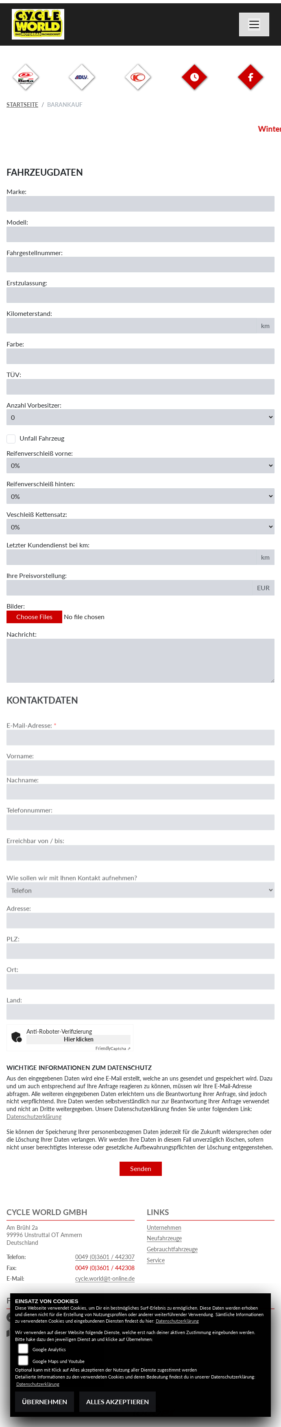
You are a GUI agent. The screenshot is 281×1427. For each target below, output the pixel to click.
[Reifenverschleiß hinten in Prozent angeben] (140, 496)
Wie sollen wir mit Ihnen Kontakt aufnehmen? (72, 904)
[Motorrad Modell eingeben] (140, 234)
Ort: (12, 995)
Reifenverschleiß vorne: (40, 453)
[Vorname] (140, 794)
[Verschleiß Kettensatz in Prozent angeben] (140, 526)
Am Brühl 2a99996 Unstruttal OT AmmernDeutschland (44, 1235)
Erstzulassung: (27, 283)
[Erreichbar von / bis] (140, 879)
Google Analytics (49, 1349)
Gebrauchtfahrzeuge (172, 1249)
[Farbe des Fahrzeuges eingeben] (140, 356)
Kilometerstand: (29, 313)
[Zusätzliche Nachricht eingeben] (140, 661)
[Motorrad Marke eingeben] (140, 204)
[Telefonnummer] (140, 848)
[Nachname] (140, 818)
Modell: (17, 222)
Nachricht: (22, 634)
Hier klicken (79, 1039)
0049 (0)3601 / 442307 (105, 1256)
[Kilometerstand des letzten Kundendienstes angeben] (132, 557)
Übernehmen (44, 1401)
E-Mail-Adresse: (32, 751)
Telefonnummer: (29, 836)
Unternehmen (164, 1227)
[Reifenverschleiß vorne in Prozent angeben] (140, 465)
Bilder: (16, 606)
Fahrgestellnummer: (35, 252)
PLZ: (13, 965)
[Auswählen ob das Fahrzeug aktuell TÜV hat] (140, 387)
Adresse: (19, 934)
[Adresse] (140, 947)
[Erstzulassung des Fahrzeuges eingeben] (140, 295)
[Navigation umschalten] (254, 24)
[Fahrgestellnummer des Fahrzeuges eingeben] (140, 264)
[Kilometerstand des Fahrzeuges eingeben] (132, 325)
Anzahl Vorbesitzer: (34, 405)
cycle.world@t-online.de (105, 1278)
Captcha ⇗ (113, 1048)
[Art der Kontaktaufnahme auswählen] (140, 916)
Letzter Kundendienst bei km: (48, 545)
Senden (140, 1168)
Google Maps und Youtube (59, 1361)
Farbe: (15, 344)
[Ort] (140, 1007)
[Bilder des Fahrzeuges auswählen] (140, 617)
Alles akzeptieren (117, 1401)
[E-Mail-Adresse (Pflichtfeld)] (140, 763)
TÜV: (14, 374)
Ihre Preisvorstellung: (37, 575)
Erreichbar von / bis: (35, 867)
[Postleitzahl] (140, 977)
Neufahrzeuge (164, 1238)
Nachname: (23, 805)
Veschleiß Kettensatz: (37, 514)
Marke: (16, 191)
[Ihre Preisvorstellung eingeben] (130, 588)
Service (156, 1260)
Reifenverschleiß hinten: (41, 483)
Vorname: (20, 781)
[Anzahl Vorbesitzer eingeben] (140, 417)
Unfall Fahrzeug (42, 438)
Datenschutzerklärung (34, 1116)
